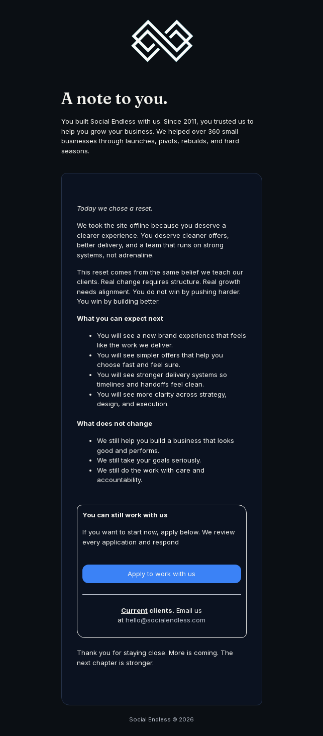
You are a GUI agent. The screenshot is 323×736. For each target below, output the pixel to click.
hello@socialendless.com (165, 620)
